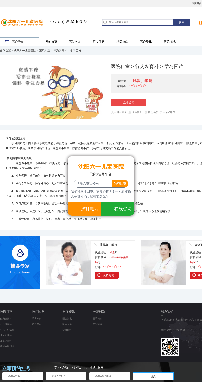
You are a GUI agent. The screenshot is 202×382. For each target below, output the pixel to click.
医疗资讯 (146, 41)
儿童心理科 (6, 335)
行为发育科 (60, 50)
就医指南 (122, 41)
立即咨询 (128, 102)
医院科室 (75, 41)
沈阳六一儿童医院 (25, 50)
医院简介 (97, 318)
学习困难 (75, 50)
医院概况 (170, 41)
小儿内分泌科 (7, 329)
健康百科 (67, 329)
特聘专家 (36, 324)
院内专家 (36, 318)
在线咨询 (123, 208)
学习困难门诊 (7, 346)
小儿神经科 (6, 324)
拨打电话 (89, 208)
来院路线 (97, 324)
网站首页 (51, 41)
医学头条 (67, 324)
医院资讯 (67, 318)
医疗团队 (99, 41)
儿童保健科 (6, 340)
